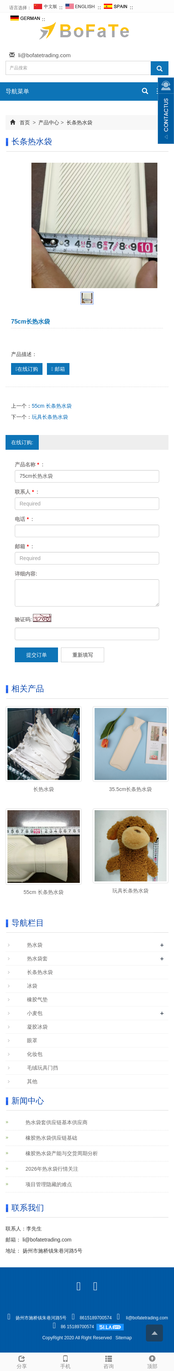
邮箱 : (24, 546)
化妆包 (34, 1054)
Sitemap (124, 1337)
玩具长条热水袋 (50, 417)
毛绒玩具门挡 (42, 1068)
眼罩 (32, 1040)
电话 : (24, 519)
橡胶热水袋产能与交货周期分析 (61, 1153)
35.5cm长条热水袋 (130, 789)
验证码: (23, 619)
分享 (22, 1361)
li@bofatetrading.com (44, 55)
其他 (32, 1081)
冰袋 (32, 986)
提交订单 (36, 655)
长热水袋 (43, 789)
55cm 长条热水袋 (52, 406)
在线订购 (27, 369)
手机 (65, 1361)
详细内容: (26, 574)
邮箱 (58, 369)
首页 (25, 122)
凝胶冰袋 (37, 1027)
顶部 (152, 1361)
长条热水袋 (78, 122)
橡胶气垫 (37, 999)
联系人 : (26, 492)
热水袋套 (37, 958)
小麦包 (34, 1013)
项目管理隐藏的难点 (48, 1184)
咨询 (109, 1361)
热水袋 (34, 945)
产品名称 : (29, 464)
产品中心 (49, 122)
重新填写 (82, 655)
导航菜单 (17, 91)
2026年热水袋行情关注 (51, 1169)
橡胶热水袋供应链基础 (51, 1138)
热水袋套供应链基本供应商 (56, 1122)
